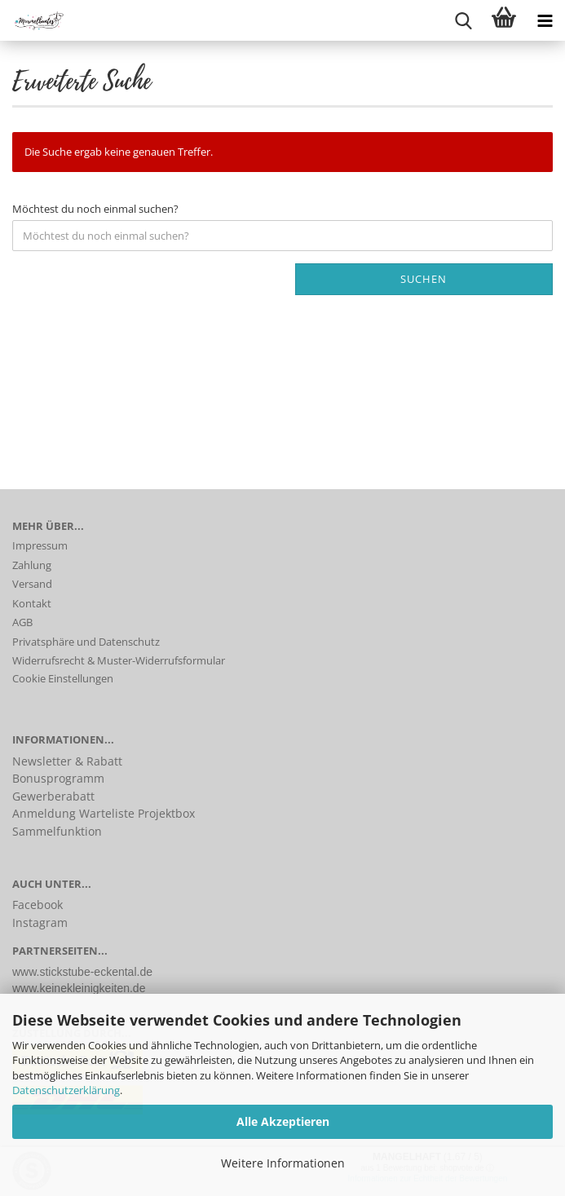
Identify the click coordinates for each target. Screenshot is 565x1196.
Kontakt (31, 603)
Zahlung (31, 565)
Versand (32, 583)
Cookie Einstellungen (62, 678)
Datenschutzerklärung (66, 1090)
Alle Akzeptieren (282, 1121)
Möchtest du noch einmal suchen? (95, 208)
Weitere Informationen (283, 1163)
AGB (22, 622)
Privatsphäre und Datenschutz (86, 641)
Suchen (423, 278)
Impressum (40, 545)
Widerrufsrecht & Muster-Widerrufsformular (118, 660)
